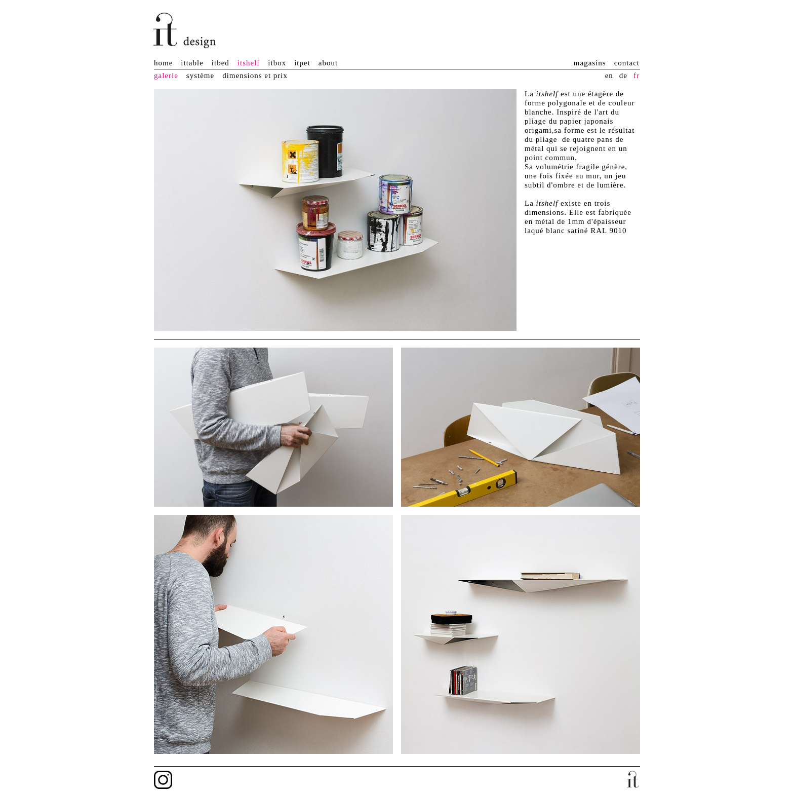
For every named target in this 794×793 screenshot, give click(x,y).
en (609, 75)
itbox (277, 63)
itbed (220, 63)
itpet (302, 63)
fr (636, 75)
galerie (166, 75)
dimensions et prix (255, 75)
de (623, 75)
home (163, 63)
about (328, 63)
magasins (590, 63)
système (200, 75)
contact (627, 63)
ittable (192, 63)
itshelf (248, 63)
